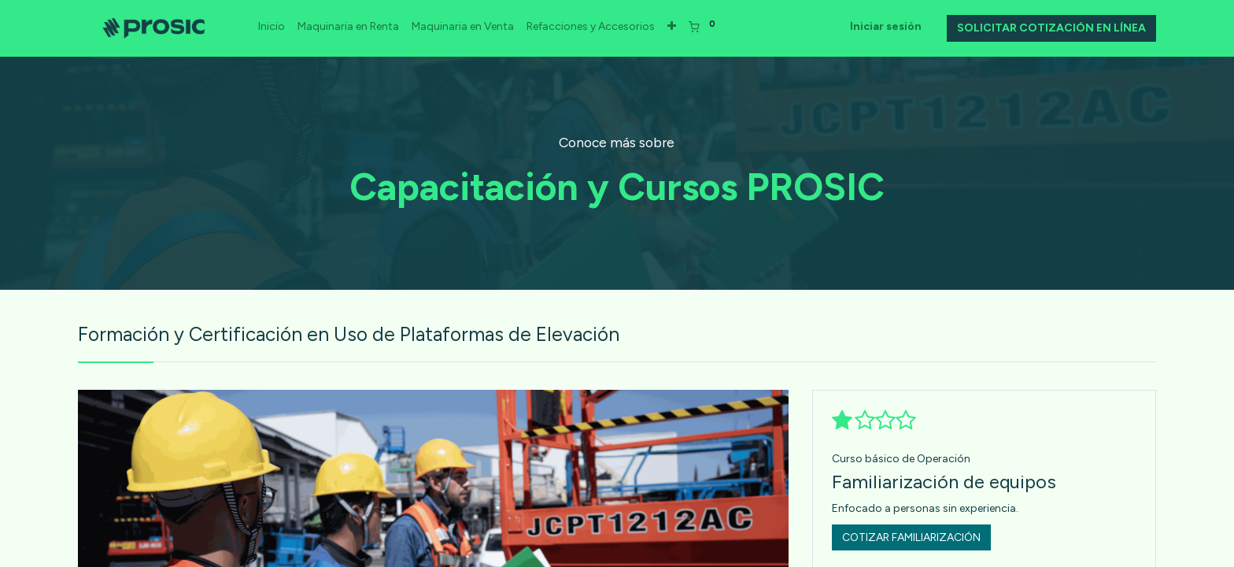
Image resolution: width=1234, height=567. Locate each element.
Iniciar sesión (886, 26)
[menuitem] (272, 27)
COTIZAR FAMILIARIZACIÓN (911, 537)
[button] (672, 27)
